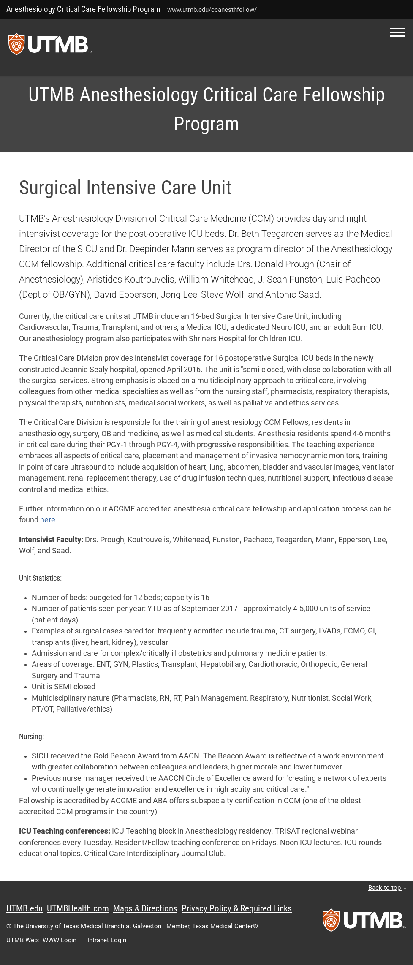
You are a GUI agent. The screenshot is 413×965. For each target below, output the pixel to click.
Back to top (387, 888)
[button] (397, 32)
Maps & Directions (145, 908)
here (47, 520)
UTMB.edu (24, 908)
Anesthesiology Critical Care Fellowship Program (83, 9)
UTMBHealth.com (78, 908)
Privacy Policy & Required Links (237, 908)
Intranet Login (106, 940)
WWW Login (59, 940)
